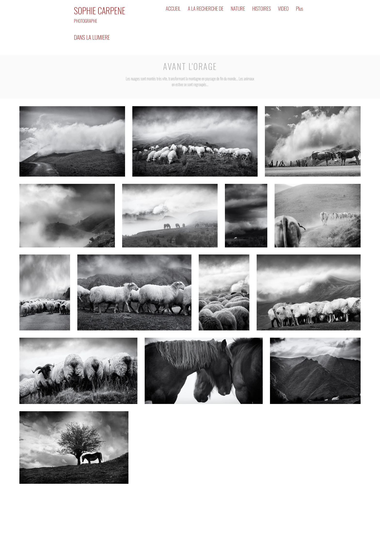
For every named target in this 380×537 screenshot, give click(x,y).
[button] (205, 8)
